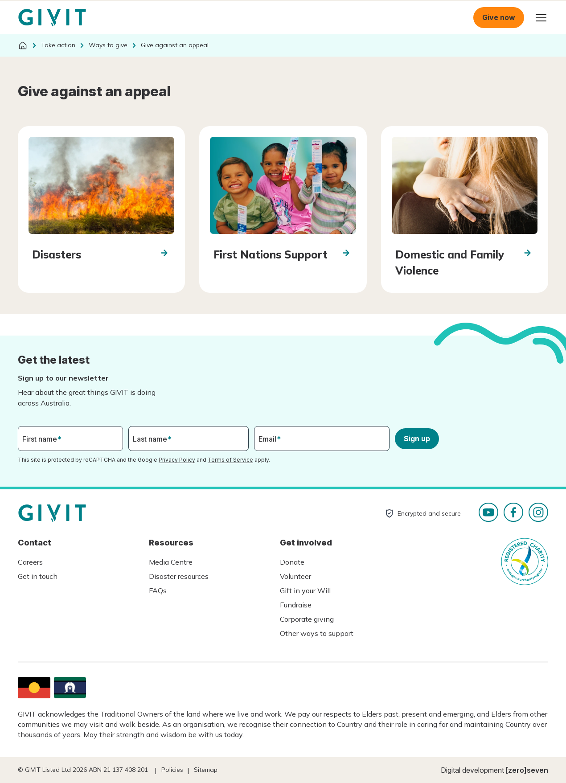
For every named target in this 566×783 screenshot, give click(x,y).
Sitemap (205, 770)
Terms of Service (230, 459)
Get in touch (37, 576)
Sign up (417, 438)
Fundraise (296, 604)
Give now (498, 17)
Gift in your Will (305, 590)
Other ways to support (316, 633)
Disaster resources (179, 576)
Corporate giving (307, 619)
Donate (292, 562)
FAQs (158, 590)
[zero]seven (527, 770)
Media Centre (171, 562)
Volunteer (295, 576)
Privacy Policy (177, 459)
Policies (172, 770)
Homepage (52, 18)
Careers (30, 562)
